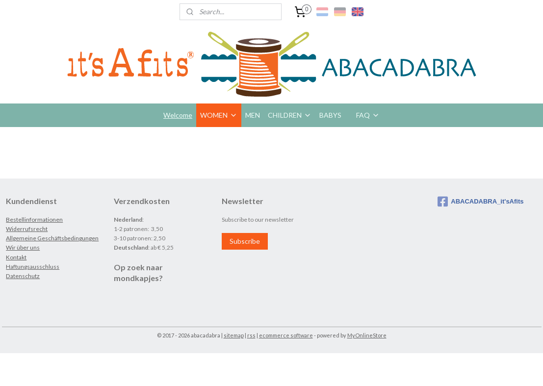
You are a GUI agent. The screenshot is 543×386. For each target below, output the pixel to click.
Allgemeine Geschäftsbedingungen (52, 238)
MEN (252, 115)
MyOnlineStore (367, 335)
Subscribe (245, 241)
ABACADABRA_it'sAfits (480, 201)
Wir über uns (23, 247)
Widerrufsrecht (27, 228)
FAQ (368, 115)
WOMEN (218, 115)
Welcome (177, 115)
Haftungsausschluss (32, 266)
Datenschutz (23, 276)
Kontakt (16, 257)
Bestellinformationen (34, 219)
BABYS (330, 115)
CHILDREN (289, 115)
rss (251, 335)
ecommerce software (286, 335)
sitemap (234, 335)
